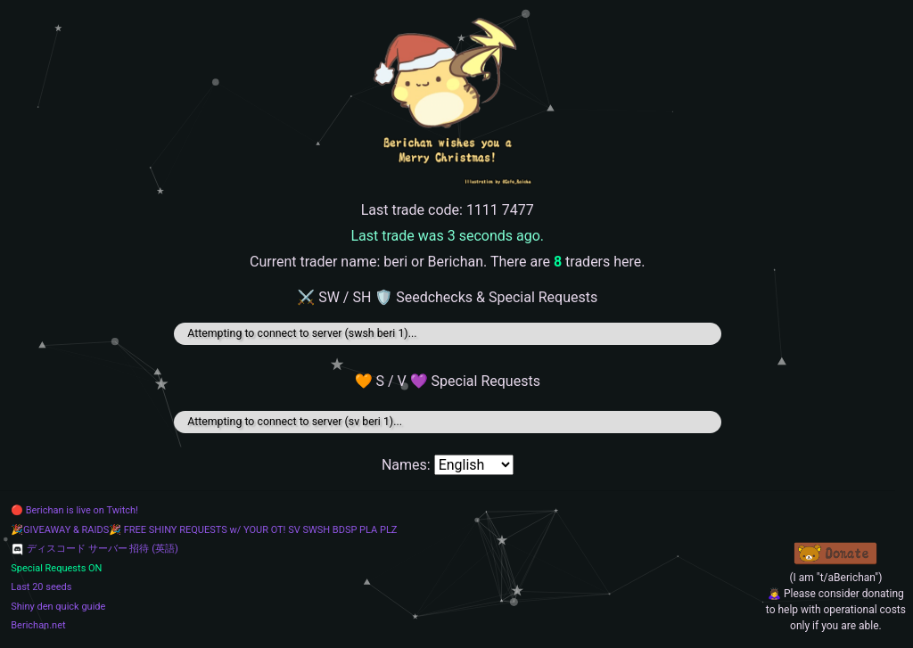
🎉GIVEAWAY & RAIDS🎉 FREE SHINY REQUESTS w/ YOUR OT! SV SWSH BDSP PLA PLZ (204, 530)
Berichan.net (38, 625)
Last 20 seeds (41, 587)
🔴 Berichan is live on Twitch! (74, 510)
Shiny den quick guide (58, 606)
